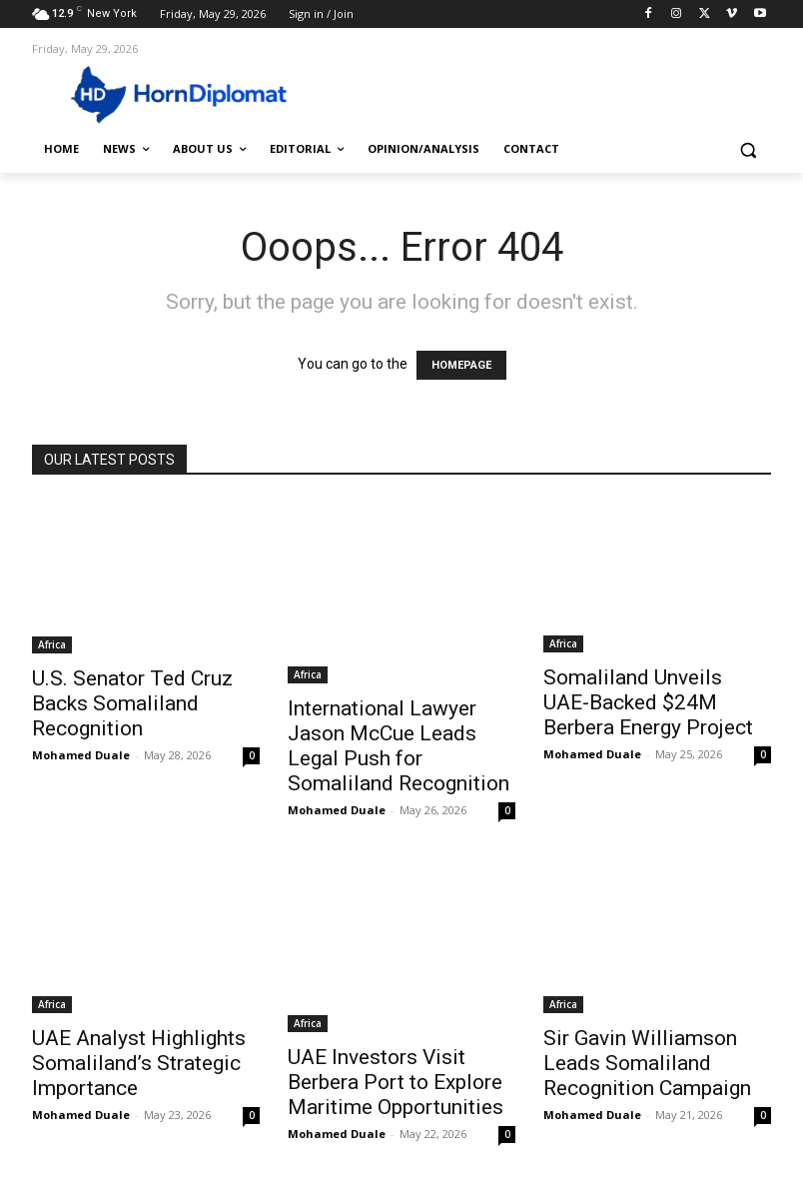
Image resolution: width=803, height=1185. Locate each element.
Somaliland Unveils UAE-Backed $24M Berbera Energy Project (648, 702)
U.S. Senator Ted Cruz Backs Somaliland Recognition (132, 703)
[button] (747, 149)
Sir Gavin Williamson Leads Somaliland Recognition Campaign (647, 1063)
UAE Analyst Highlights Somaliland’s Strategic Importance (139, 1063)
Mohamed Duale (81, 754)
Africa (52, 644)
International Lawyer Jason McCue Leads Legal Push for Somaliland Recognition (398, 745)
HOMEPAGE (461, 365)
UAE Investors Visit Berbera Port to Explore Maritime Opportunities (395, 1082)
